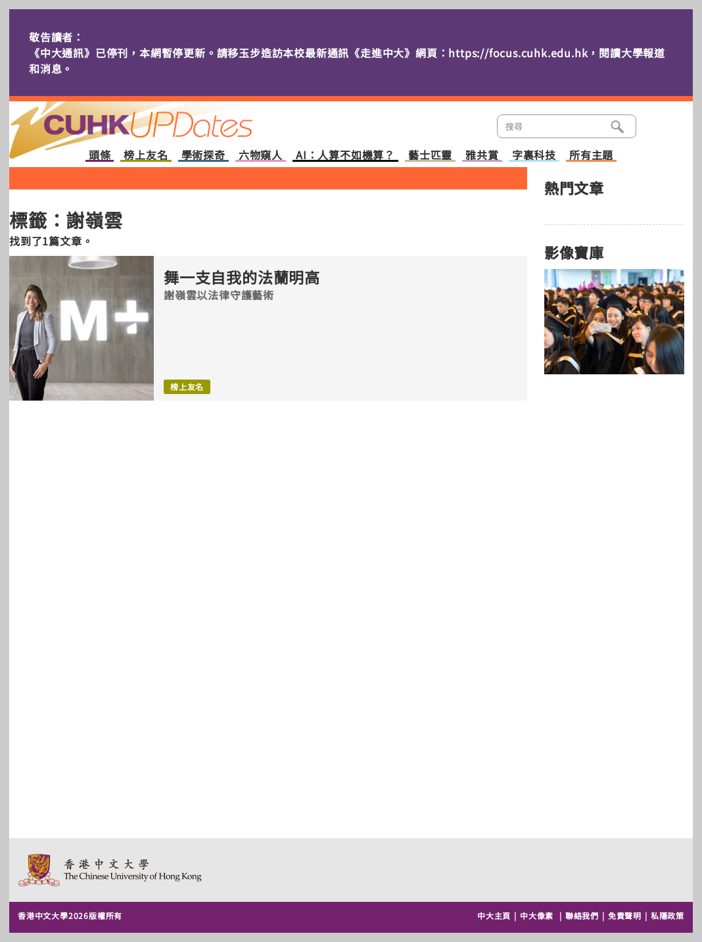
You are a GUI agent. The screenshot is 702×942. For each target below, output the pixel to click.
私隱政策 (667, 915)
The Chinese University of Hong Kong (111, 870)
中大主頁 (494, 915)
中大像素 (536, 915)
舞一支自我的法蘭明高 (242, 277)
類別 (657, 125)
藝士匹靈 (430, 155)
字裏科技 (534, 155)
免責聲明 (625, 915)
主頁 (156, 121)
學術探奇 (203, 155)
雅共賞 (481, 155)
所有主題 (591, 155)
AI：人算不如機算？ (345, 155)
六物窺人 (261, 155)
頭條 (100, 155)
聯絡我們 (582, 915)
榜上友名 (146, 155)
